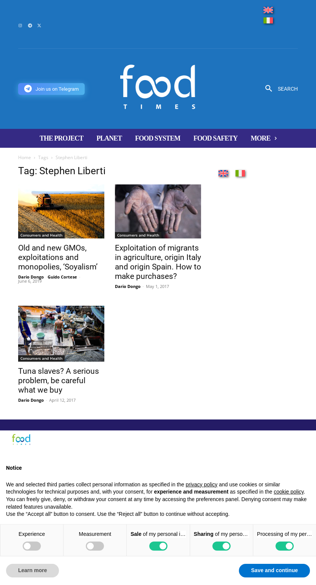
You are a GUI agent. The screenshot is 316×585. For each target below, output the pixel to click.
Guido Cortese (62, 277)
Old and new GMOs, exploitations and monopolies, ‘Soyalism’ (58, 257)
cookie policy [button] (289, 492)
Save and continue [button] (274, 570)
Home (24, 157)
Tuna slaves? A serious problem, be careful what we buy (58, 381)
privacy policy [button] (201, 484)
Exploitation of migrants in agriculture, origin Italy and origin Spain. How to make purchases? (158, 262)
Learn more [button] (32, 570)
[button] (279, 89)
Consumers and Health (41, 235)
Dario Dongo (31, 277)
